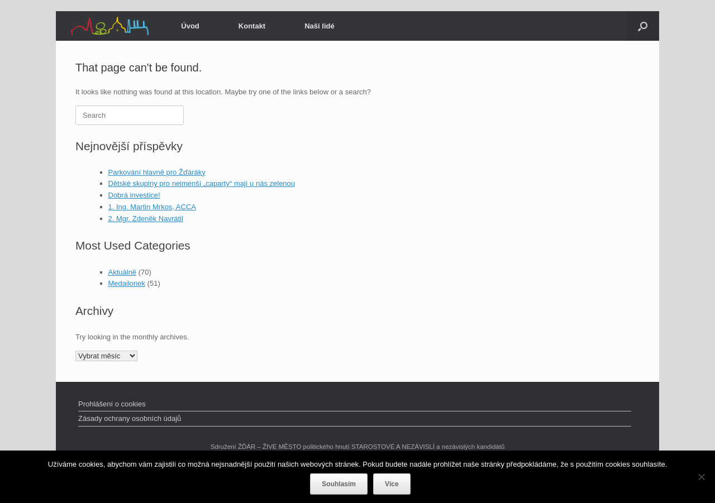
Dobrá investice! (134, 195)
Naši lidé (319, 26)
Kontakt (252, 26)
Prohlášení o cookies (112, 404)
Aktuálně (122, 272)
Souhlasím (339, 484)
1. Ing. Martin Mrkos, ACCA (152, 207)
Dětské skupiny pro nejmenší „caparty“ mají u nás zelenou (201, 183)
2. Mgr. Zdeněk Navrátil (145, 218)
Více (392, 484)
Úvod (190, 26)
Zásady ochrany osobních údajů (129, 418)
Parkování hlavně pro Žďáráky (157, 172)
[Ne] (701, 476)
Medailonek (127, 283)
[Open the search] (642, 26)
